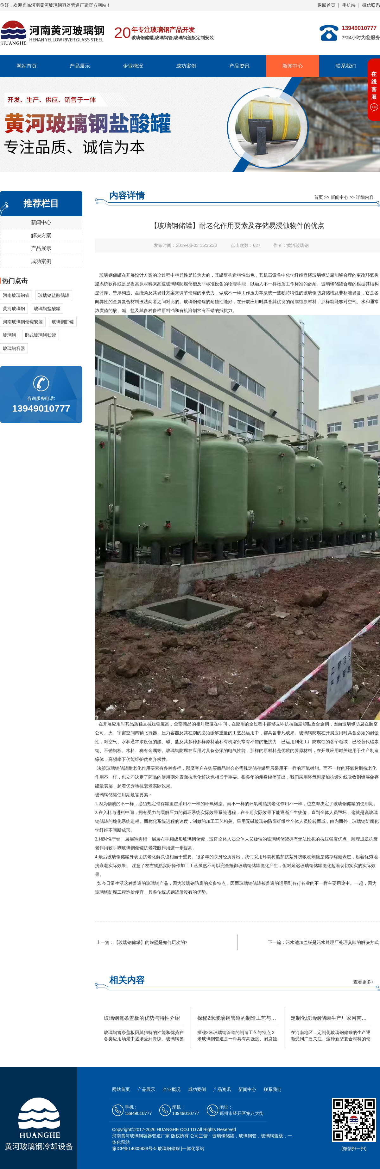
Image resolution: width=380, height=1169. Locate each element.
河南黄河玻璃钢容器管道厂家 (141, 1135)
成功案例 (186, 66)
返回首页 (326, 5)
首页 (318, 197)
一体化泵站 (193, 1148)
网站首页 (26, 66)
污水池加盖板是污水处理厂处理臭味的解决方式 (332, 942)
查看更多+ (363, 981)
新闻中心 (292, 66)
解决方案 (41, 235)
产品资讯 (239, 66)
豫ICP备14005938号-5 (134, 1148)
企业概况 (133, 66)
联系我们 (346, 66)
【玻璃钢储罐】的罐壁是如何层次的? (150, 942)
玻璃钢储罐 (110, 275)
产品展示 (80, 66)
